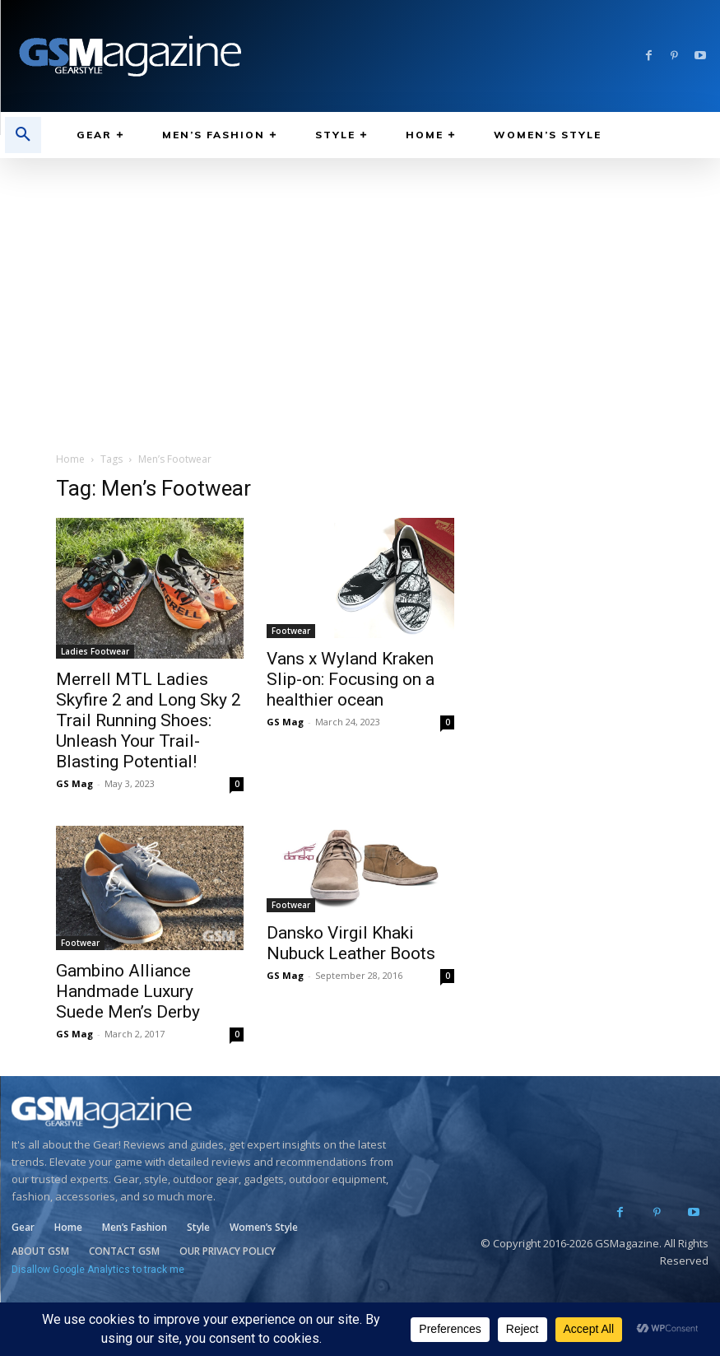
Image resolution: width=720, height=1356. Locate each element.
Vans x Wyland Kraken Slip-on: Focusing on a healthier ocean (350, 679)
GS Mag (74, 783)
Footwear (291, 630)
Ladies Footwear (95, 651)
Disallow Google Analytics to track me (98, 1269)
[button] (23, 135)
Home (70, 459)
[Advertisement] (360, 281)
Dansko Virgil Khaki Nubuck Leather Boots (351, 943)
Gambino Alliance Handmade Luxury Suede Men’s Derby (128, 991)
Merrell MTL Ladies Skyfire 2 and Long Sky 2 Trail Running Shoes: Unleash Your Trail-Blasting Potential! (148, 720)
